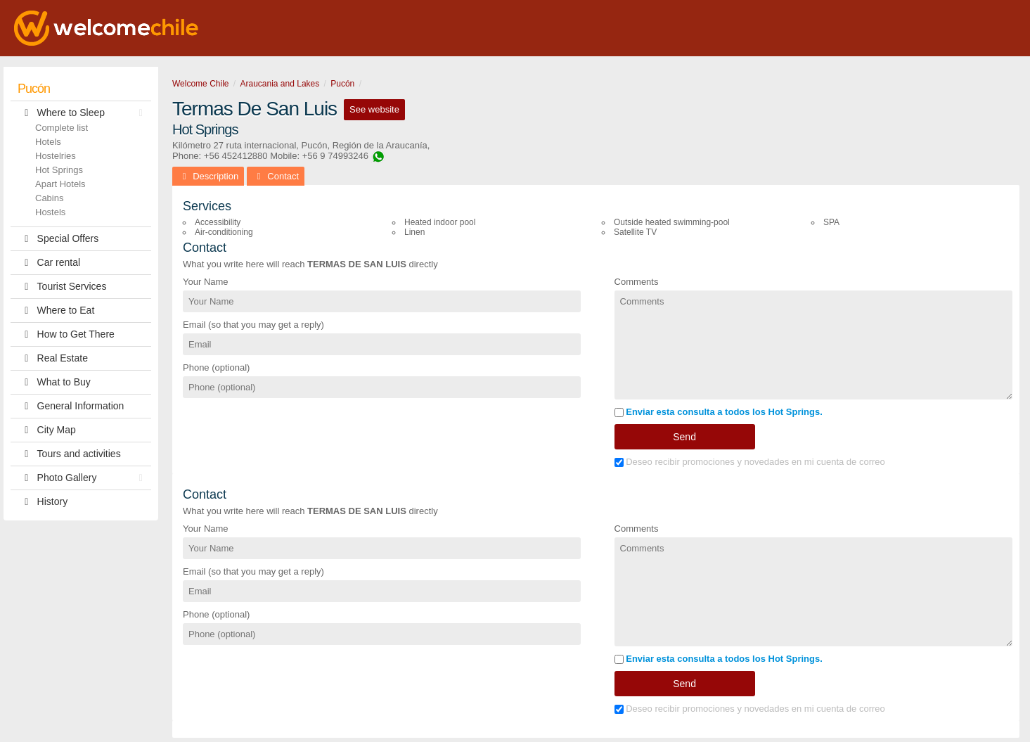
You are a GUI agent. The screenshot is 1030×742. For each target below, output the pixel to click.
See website (374, 109)
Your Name (205, 281)
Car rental (49, 262)
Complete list (61, 127)
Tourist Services (62, 286)
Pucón (34, 89)
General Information (71, 406)
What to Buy (54, 382)
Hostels (50, 212)
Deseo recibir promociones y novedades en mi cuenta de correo (749, 461)
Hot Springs (59, 170)
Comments (636, 281)
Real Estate (53, 358)
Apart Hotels (60, 184)
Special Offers (58, 238)
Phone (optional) (216, 367)
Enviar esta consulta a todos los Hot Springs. (718, 412)
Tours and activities (69, 454)
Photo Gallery (84, 478)
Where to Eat (56, 310)
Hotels (48, 141)
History (42, 501)
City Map (47, 430)
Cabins (49, 198)
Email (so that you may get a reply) (253, 324)
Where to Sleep (84, 112)
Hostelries (55, 156)
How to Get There (66, 334)
